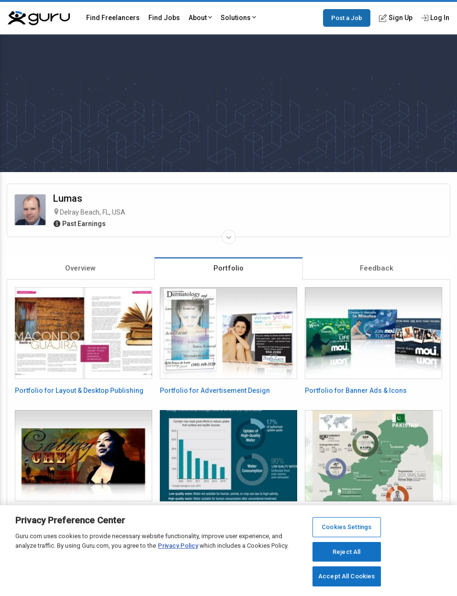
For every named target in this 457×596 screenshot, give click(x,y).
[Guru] (39, 18)
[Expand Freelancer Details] (229, 237)
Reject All (346, 552)
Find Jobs (164, 18)
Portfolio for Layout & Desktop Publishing (79, 390)
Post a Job (346, 18)
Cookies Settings (346, 527)
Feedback (376, 268)
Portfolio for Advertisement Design (215, 390)
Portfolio (228, 268)
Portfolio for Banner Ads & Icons (356, 390)
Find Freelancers (113, 18)
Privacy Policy (178, 545)
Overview (80, 268)
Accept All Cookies (346, 576)
